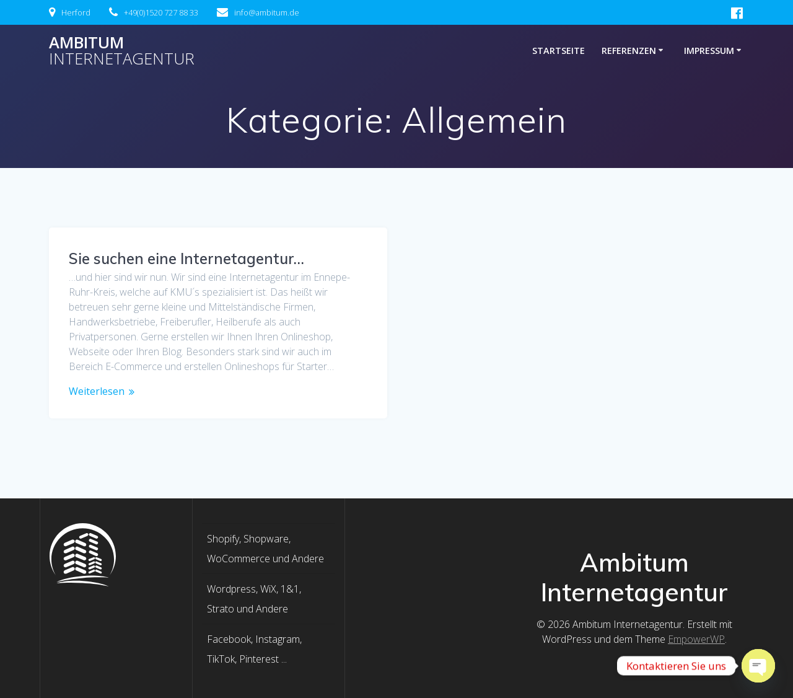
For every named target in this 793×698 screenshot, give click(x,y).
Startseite (558, 50)
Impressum (709, 50)
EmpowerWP (696, 639)
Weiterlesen (97, 391)
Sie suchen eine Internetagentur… (186, 258)
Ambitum (122, 50)
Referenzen (629, 50)
